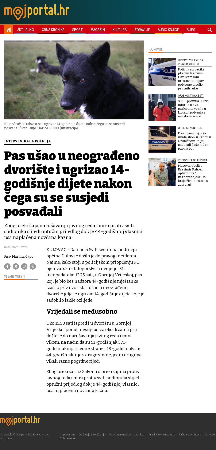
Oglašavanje (67, 438)
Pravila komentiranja (162, 434)
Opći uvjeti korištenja (92, 434)
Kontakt (210, 434)
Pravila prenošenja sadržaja (127, 434)
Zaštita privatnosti (190, 434)
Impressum (67, 434)
